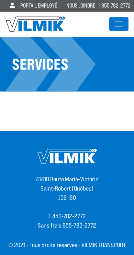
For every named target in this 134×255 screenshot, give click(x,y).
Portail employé (33, 5)
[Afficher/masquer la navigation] (119, 24)
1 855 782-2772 (115, 5)
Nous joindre (80, 5)
